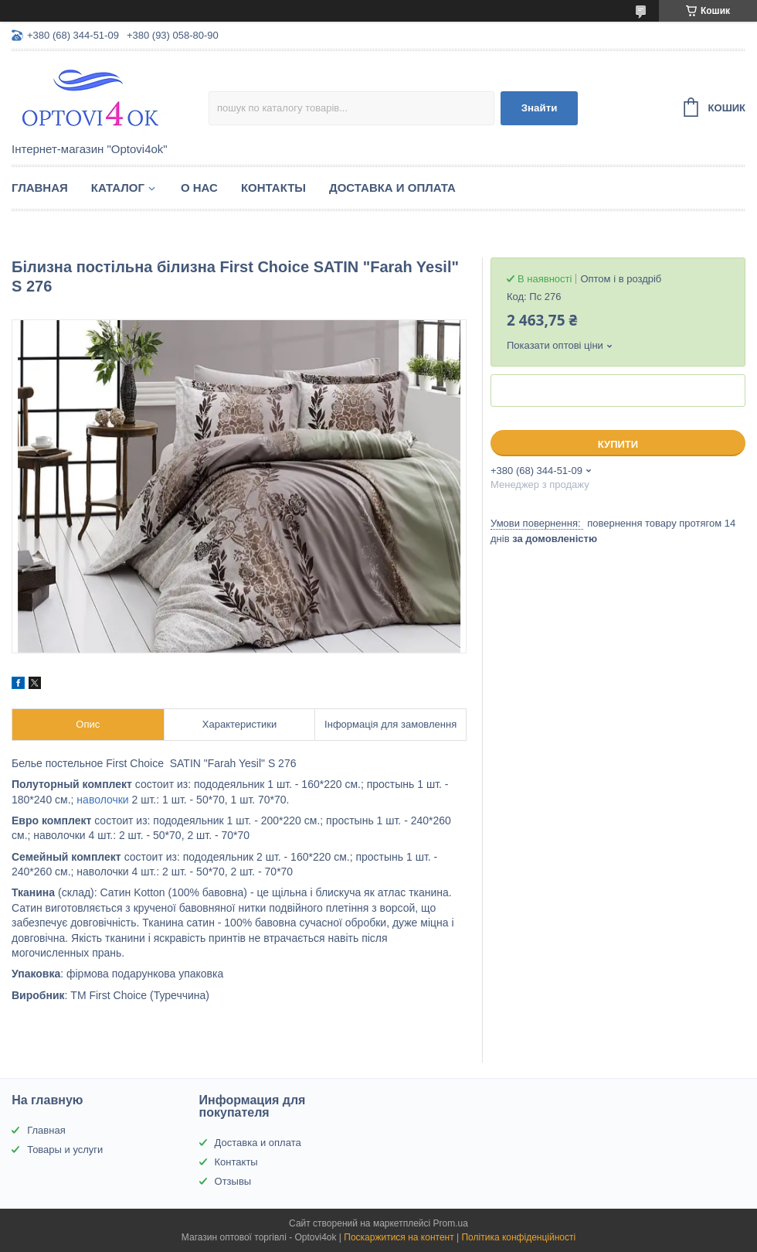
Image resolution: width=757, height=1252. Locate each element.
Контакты (273, 187)
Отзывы (233, 1181)
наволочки (102, 799)
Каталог (117, 187)
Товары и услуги (65, 1149)
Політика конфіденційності (518, 1237)
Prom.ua (450, 1223)
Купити (618, 444)
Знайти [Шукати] (539, 108)
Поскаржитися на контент (398, 1237)
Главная (40, 187)
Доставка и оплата (392, 187)
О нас (199, 187)
